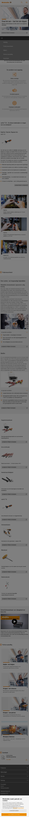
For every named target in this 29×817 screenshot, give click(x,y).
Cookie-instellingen (13, 812)
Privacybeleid (20, 809)
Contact (15, 809)
